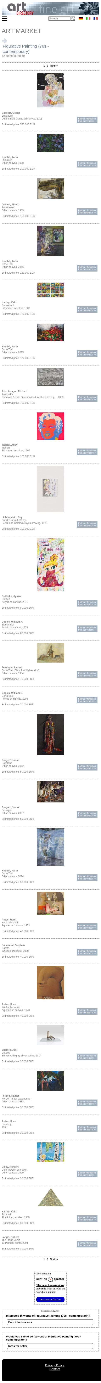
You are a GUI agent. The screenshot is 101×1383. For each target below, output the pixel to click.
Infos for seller (17, 1346)
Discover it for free (50, 1299)
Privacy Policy (54, 1365)
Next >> (54, 65)
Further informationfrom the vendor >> (87, 120)
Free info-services (20, 1322)
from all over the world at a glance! (50, 1288)
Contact (55, 1369)
